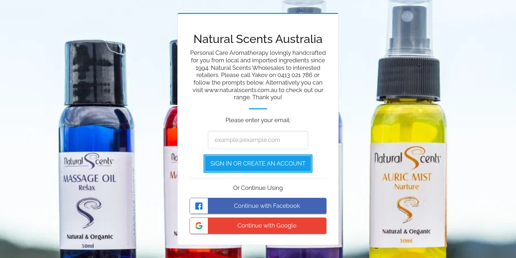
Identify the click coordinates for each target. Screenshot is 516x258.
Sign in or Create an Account (258, 163)
